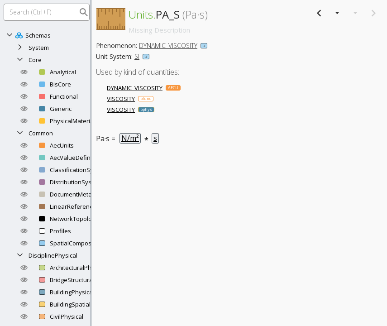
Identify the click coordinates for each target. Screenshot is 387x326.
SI (136, 56)
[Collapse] (9, 35)
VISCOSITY (121, 99)
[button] (24, 72)
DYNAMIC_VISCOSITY (168, 45)
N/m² (130, 138)
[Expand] (19, 47)
